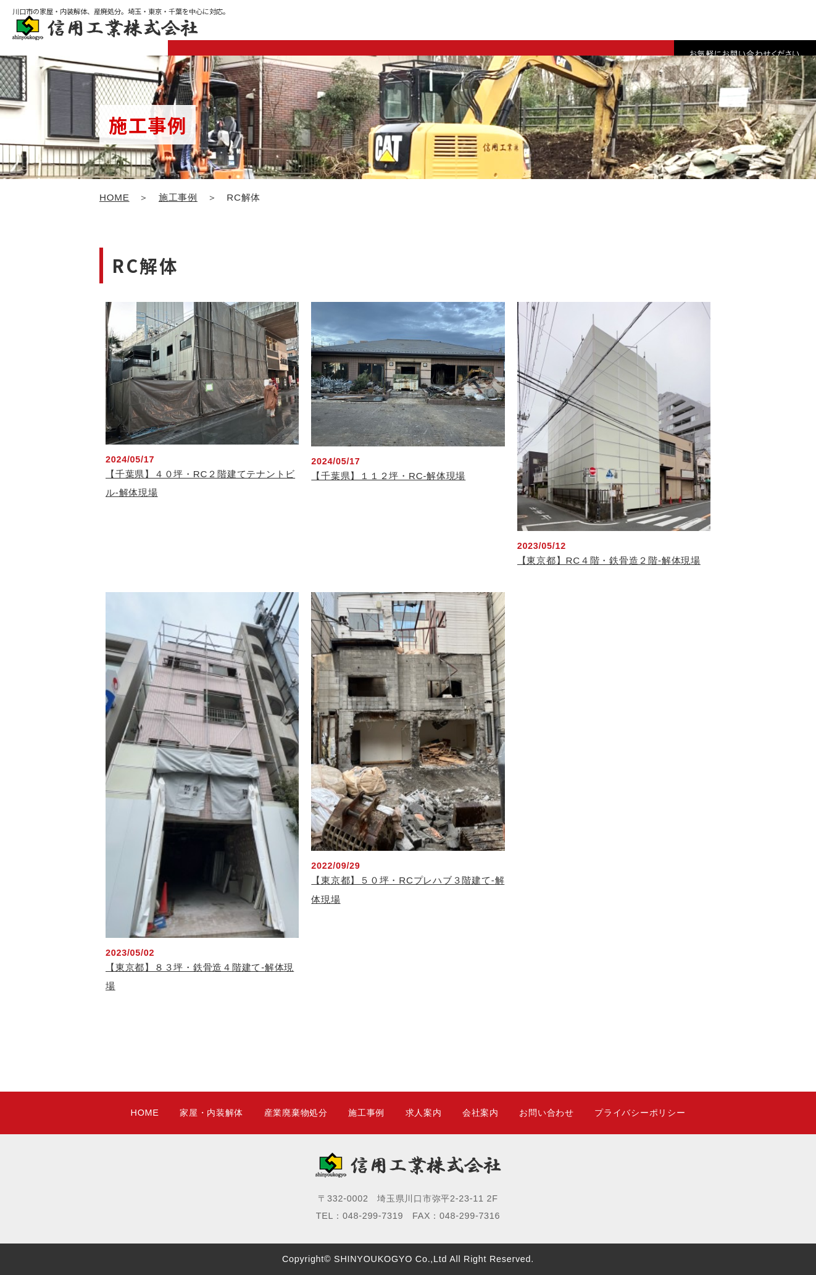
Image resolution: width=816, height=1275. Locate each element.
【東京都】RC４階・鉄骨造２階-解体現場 (609, 560)
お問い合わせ (546, 1113)
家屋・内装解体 (211, 1113)
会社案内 (480, 1113)
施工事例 (178, 197)
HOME (114, 197)
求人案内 (424, 1113)
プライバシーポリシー (639, 1113)
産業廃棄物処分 (296, 1113)
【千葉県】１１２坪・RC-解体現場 (388, 475)
